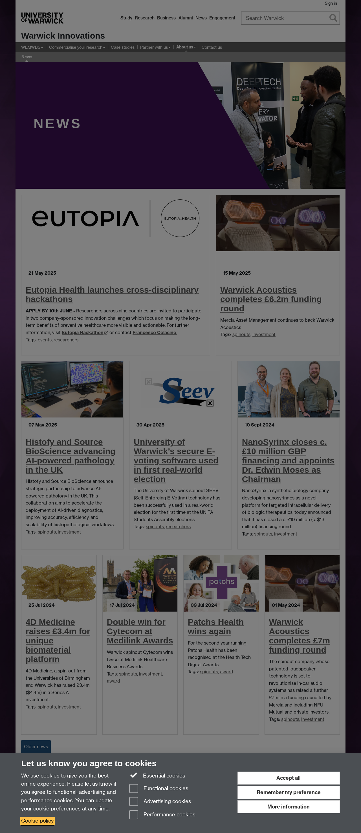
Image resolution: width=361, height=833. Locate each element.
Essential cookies (157, 775)
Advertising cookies (160, 802)
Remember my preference (289, 792)
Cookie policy (37, 821)
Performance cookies (162, 815)
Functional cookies (158, 789)
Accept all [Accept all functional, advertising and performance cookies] (288, 778)
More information (288, 806)
